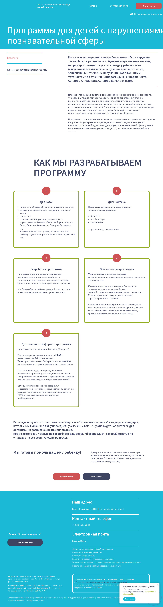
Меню (93, 6)
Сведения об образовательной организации (92, 549)
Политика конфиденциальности (87, 552)
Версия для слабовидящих (145, 13)
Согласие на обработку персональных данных (93, 558)
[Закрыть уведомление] (158, 585)
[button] (66, 476)
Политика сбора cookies (83, 555)
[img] (84, 6)
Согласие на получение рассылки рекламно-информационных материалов (106, 562)
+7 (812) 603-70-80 (81, 524)
